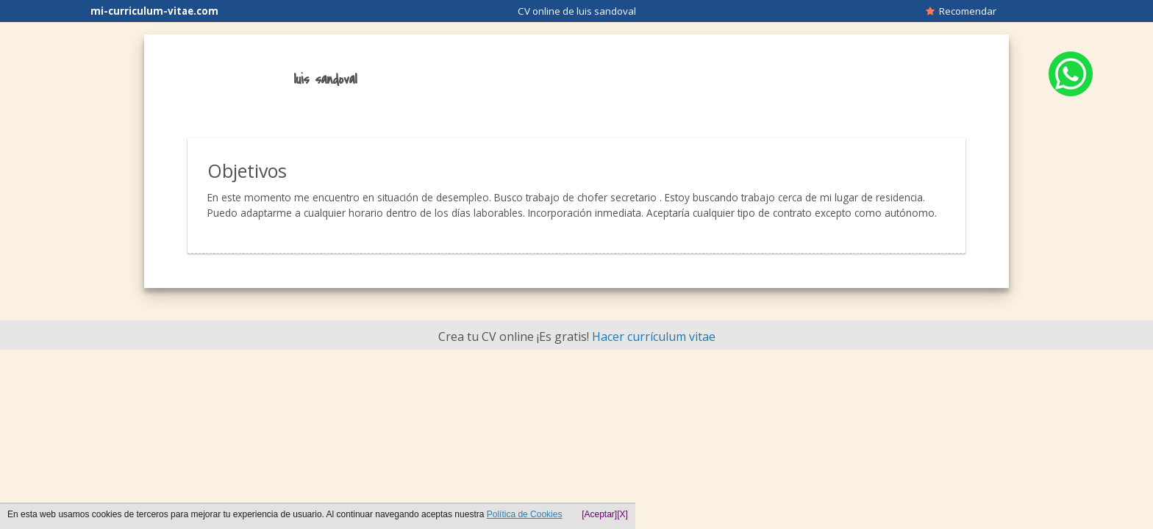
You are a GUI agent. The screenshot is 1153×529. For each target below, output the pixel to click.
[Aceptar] (599, 514)
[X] (622, 514)
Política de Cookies (525, 514)
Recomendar (961, 11)
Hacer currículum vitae (653, 336)
